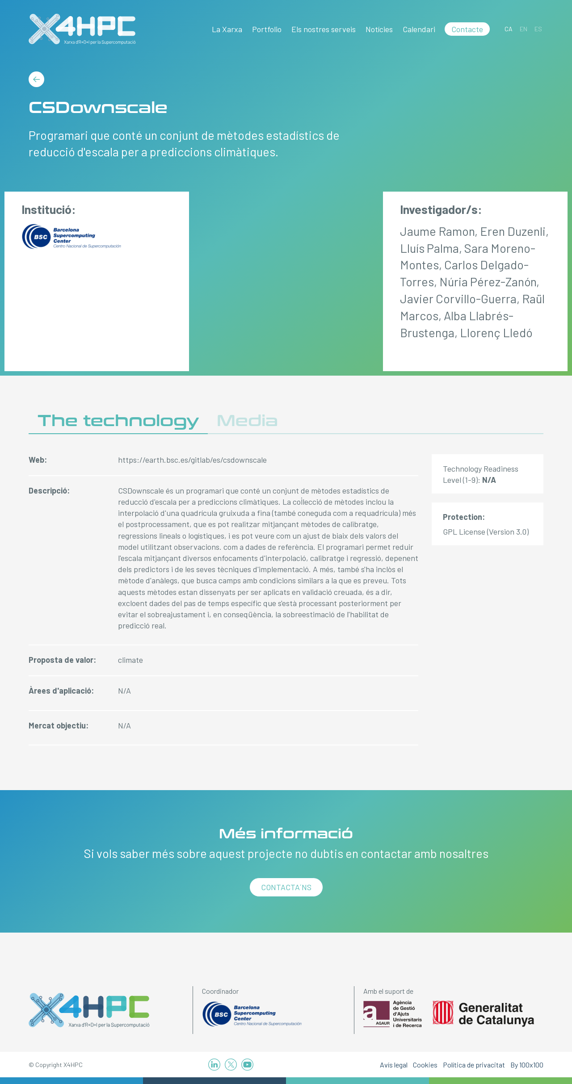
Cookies (425, 1064)
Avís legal (394, 1064)
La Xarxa (227, 29)
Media (247, 421)
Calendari (419, 29)
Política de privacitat (474, 1064)
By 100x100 (526, 1064)
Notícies (379, 29)
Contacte (467, 29)
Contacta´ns (286, 887)
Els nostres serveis (323, 29)
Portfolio (267, 29)
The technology (118, 421)
